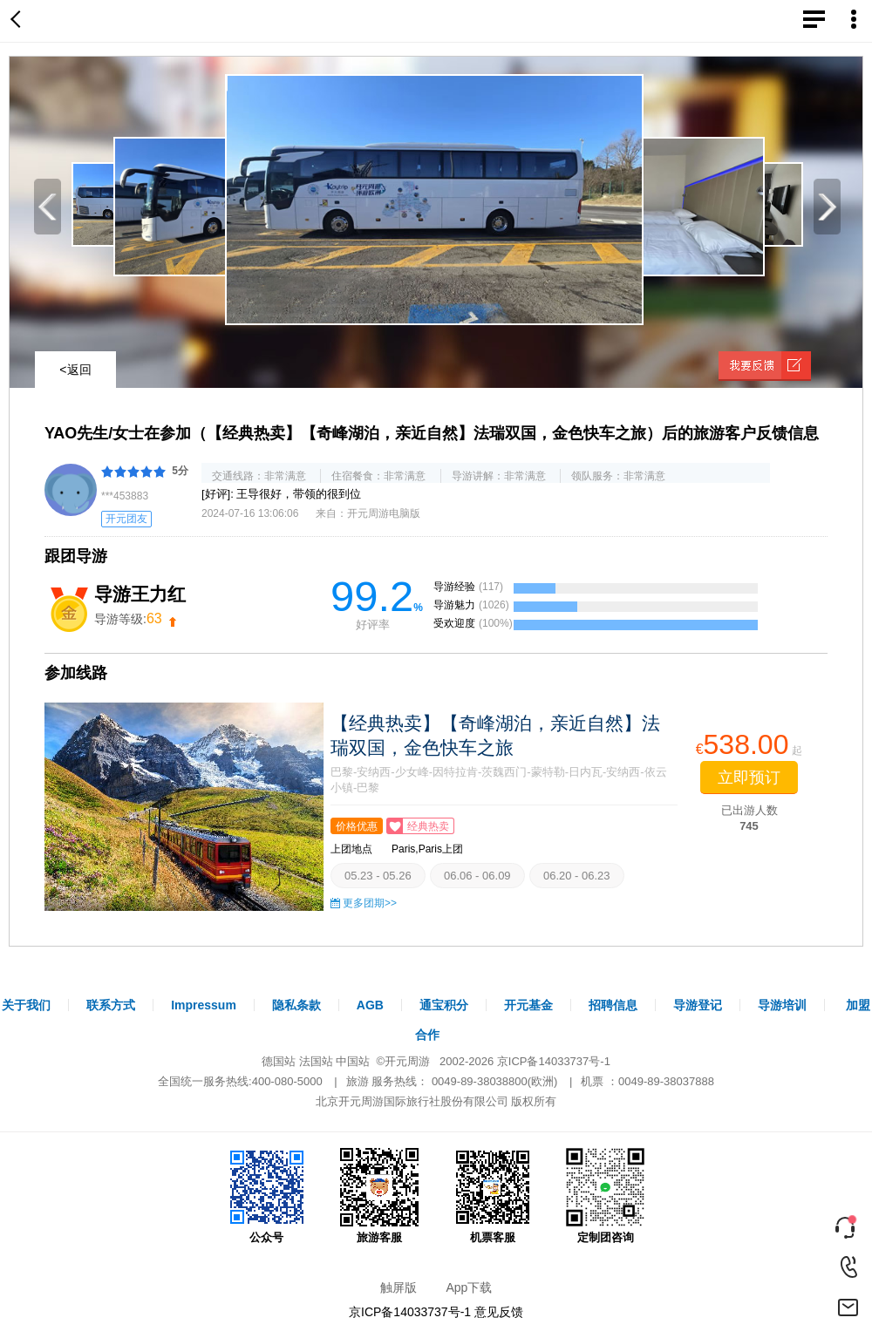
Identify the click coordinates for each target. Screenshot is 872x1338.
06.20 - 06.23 (576, 875)
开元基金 (528, 1005)
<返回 (75, 370)
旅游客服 (379, 1196)
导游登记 (697, 1005)
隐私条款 (296, 1005)
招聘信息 (613, 1005)
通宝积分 (443, 1005)
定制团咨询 (605, 1196)
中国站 (353, 1061)
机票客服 (492, 1196)
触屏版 (398, 1287)
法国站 (316, 1061)
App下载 (469, 1287)
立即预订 (749, 777)
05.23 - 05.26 (378, 875)
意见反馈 (498, 1312)
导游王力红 (140, 594)
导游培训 (782, 1005)
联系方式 (110, 1005)
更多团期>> (370, 903)
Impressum (203, 1005)
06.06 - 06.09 (477, 875)
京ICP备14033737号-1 (553, 1061)
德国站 (279, 1061)
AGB (370, 1005)
